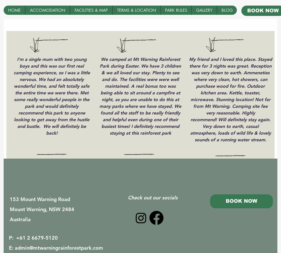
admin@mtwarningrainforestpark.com (59, 248)
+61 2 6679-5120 (37, 238)
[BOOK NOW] (241, 201)
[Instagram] (141, 218)
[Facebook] (156, 218)
